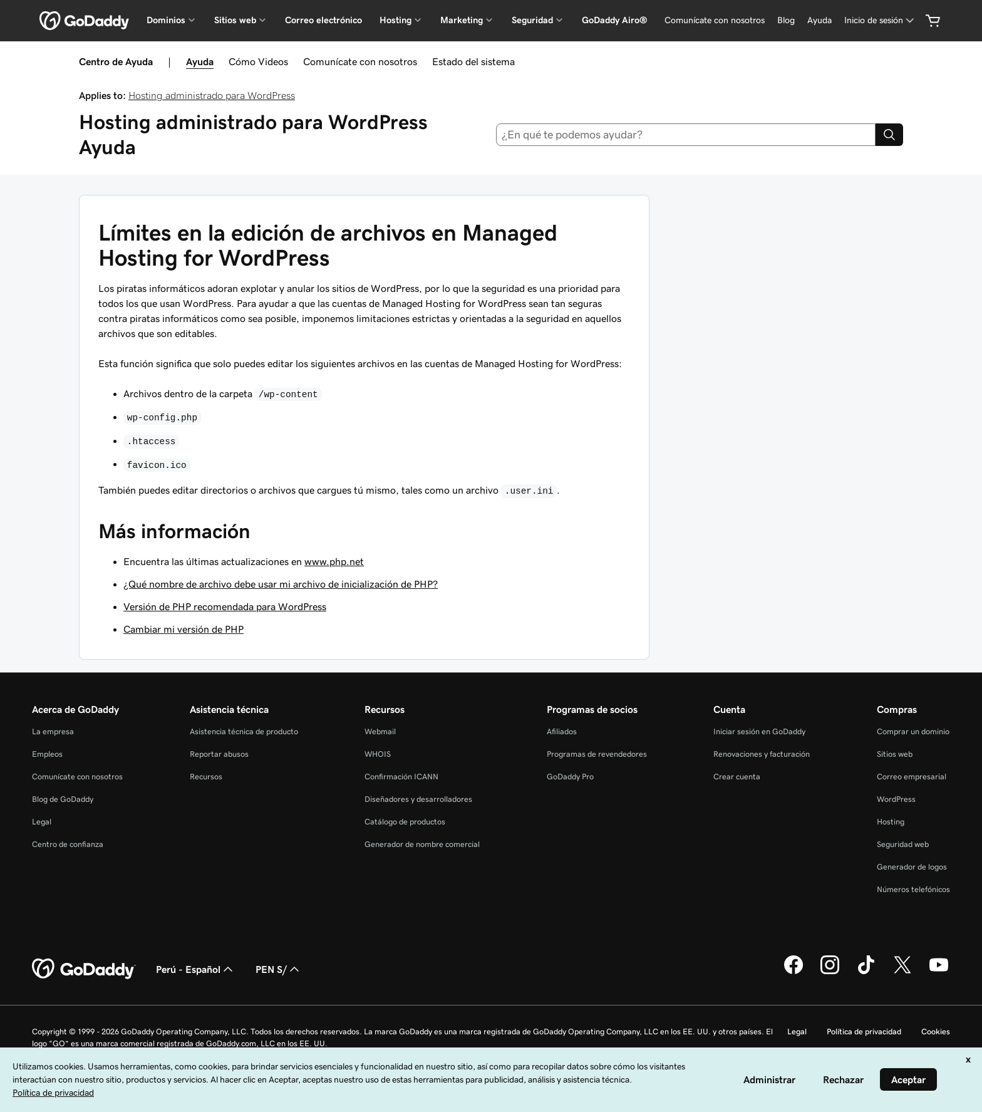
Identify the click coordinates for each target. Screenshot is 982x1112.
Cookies (935, 1031)
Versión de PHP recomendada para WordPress (224, 606)
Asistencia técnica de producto (244, 731)
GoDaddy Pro (570, 776)
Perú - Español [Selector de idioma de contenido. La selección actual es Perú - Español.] (195, 969)
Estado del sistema (473, 61)
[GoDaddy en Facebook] (793, 972)
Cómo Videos (258, 61)
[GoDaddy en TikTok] (866, 972)
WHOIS (377, 754)
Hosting (890, 822)
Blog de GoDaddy (62, 799)
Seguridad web (903, 844)
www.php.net (334, 561)
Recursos (206, 776)
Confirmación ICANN (401, 776)
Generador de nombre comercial (422, 844)
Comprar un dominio (913, 731)
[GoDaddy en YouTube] (939, 972)
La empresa (53, 731)
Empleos (47, 754)
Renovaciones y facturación (761, 754)
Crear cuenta (736, 776)
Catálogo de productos (404, 822)
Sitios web (894, 754)
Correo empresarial (911, 776)
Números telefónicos (913, 889)
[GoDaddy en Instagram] (830, 972)
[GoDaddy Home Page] (84, 969)
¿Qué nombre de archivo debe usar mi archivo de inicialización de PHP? (280, 584)
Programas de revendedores (597, 754)
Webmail (380, 731)
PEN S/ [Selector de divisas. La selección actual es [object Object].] (279, 969)
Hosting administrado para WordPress (211, 95)
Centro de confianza (67, 844)
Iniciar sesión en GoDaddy (759, 731)
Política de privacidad (864, 1031)
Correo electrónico (323, 20)
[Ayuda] (819, 20)
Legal (41, 822)
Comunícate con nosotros (360, 61)
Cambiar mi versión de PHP (183, 629)
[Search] (889, 134)
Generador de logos (912, 867)
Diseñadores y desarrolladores (418, 799)
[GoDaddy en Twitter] (902, 972)
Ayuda (200, 61)
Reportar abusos (219, 754)
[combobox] (686, 134)
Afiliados (562, 731)
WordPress (896, 799)
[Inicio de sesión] (880, 20)
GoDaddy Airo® (615, 20)
